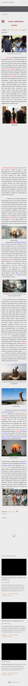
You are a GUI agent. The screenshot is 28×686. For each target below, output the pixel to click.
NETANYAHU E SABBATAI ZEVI (12, 621)
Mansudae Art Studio (6, 335)
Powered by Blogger (14, 682)
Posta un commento (13, 593)
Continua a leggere (7, 595)
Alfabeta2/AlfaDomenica (15, 30)
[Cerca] (22, 2)
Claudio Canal (8, 2)
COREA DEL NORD (11, 511)
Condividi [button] (4, 513)
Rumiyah (14, 274)
